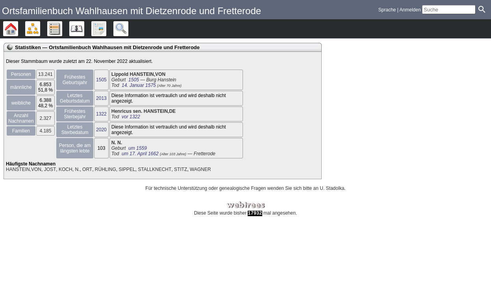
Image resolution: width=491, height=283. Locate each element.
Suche (128, 28)
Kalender (84, 28)
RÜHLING (105, 169)
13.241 (45, 74)
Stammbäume (18, 28)
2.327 (45, 118)
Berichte (106, 28)
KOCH (65, 169)
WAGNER (200, 169)
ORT (87, 169)
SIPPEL (127, 169)
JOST (50, 169)
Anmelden (410, 10)
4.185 (45, 131)
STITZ (180, 169)
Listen (62, 28)
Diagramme (40, 28)
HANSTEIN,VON (23, 169)
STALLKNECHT (154, 169)
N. (77, 169)
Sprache (387, 10)
